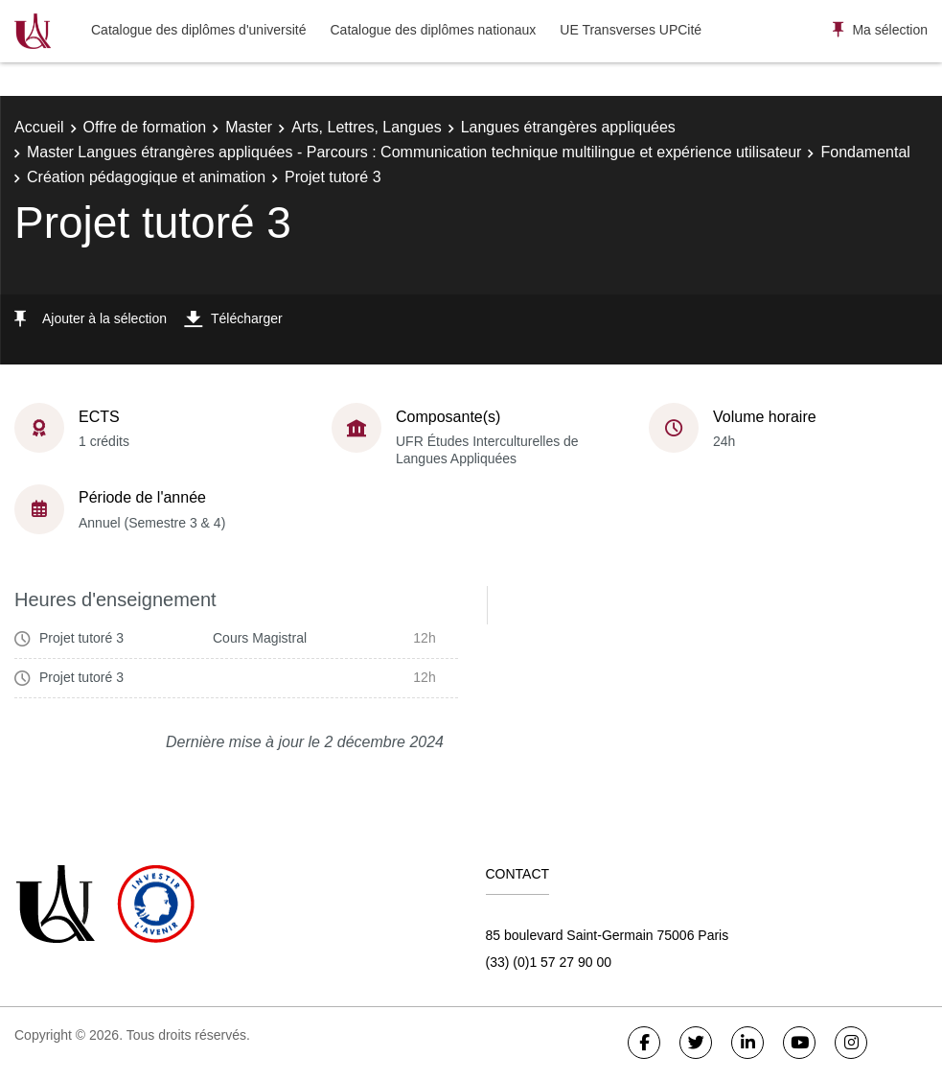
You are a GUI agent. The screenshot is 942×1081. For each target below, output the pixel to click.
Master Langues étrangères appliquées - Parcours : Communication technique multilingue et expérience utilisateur (414, 152)
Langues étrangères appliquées (568, 127)
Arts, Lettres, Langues (366, 127)
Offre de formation (145, 127)
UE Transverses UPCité (630, 29)
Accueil (39, 127)
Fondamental (864, 152)
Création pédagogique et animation (146, 177)
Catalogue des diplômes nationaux (433, 29)
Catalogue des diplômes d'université (198, 29)
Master (248, 127)
